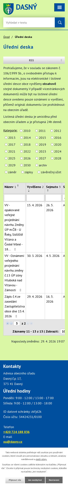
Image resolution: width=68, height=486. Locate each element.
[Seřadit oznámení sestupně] (18, 186)
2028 (57, 158)
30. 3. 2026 (34, 256)
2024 (57, 151)
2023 (42, 151)
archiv (43, 165)
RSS (46, 60)
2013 (11, 138)
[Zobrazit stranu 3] (16, 323)
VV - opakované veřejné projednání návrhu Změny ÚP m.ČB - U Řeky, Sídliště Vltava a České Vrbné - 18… (14, 227)
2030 (27, 165)
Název (10, 187)
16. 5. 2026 (49, 299)
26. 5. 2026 (49, 207)
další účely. (41, 459)
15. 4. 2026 (34, 205)
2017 (11, 144)
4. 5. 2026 (52, 256)
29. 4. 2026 (34, 296)
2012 (57, 131)
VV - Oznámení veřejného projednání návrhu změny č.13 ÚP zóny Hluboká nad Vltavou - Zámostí (14, 273)
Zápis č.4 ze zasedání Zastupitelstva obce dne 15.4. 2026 (15, 306)
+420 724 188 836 (16, 432)
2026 (27, 158)
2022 (27, 151)
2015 (42, 138)
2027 (42, 158)
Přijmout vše (15, 480)
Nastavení (54, 480)
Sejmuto (53, 187)
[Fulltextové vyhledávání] (17, 22)
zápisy (28, 172)
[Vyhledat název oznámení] (14, 197)
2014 (27, 138)
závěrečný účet (51, 172)
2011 (42, 131)
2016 (57, 138)
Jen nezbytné (35, 480)
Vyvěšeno (35, 187)
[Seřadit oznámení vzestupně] (18, 185)
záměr (12, 172)
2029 (11, 165)
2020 (57, 144)
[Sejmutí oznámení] (53, 197)
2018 (27, 144)
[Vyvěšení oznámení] (35, 197)
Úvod (6, 37)
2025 (11, 158)
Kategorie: (10, 130)
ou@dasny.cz (12, 442)
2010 (26, 131)
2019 (42, 144)
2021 (11, 151)
